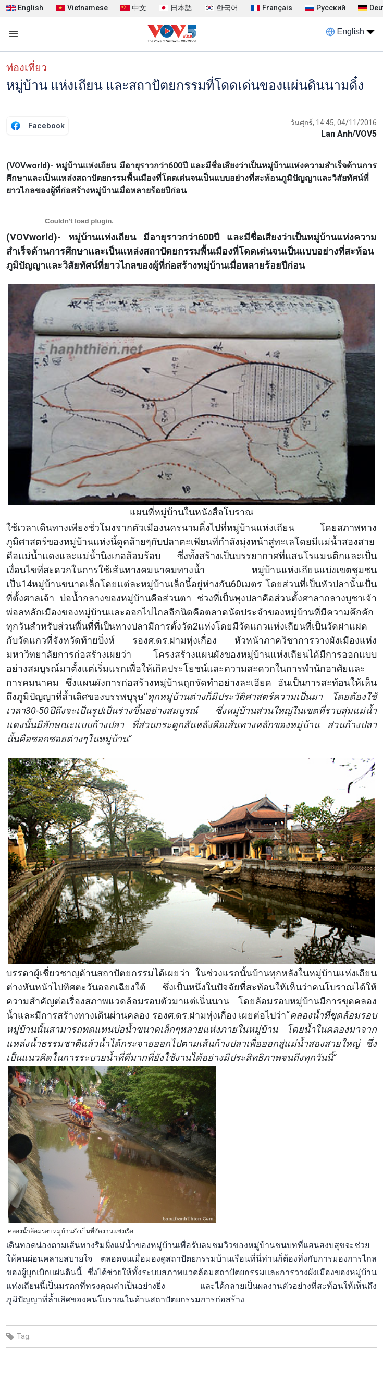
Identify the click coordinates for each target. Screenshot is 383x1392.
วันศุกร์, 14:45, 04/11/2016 (333, 122)
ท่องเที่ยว (26, 68)
